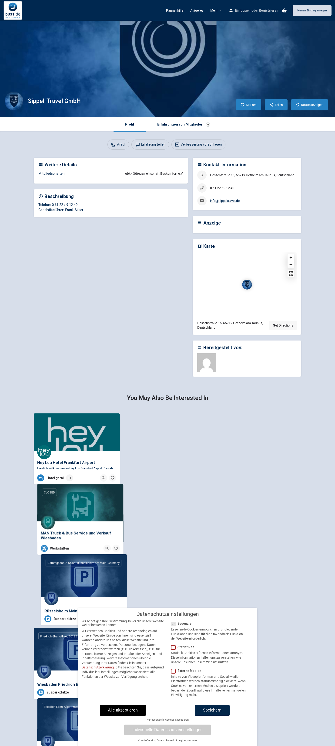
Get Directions (283, 325)
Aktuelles (196, 10)
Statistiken (184, 647)
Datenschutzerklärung (98, 668)
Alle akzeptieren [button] (123, 710)
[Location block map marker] (247, 285)
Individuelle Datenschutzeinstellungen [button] (167, 730)
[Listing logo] (14, 101)
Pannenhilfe (174, 10)
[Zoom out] (291, 264)
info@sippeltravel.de (225, 201)
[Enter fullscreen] (291, 273)
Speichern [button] (212, 710)
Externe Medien (187, 671)
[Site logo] (13, 10)
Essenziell (183, 624)
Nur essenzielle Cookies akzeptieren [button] (168, 720)
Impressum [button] (190, 740)
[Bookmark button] (112, 478)
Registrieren (268, 10)
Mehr (214, 10)
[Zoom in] (291, 257)
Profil (129, 124)
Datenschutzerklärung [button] (169, 740)
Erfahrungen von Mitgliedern (183, 124)
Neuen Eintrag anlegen (312, 10)
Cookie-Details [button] (146, 740)
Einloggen (243, 10)
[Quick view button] (103, 478)
